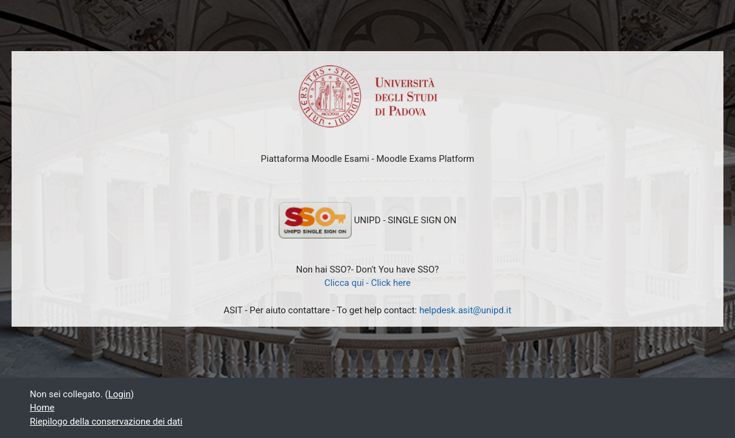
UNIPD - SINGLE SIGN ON (367, 220)
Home (42, 407)
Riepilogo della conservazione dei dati (106, 421)
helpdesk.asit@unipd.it (465, 310)
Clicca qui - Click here (367, 282)
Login (119, 394)
